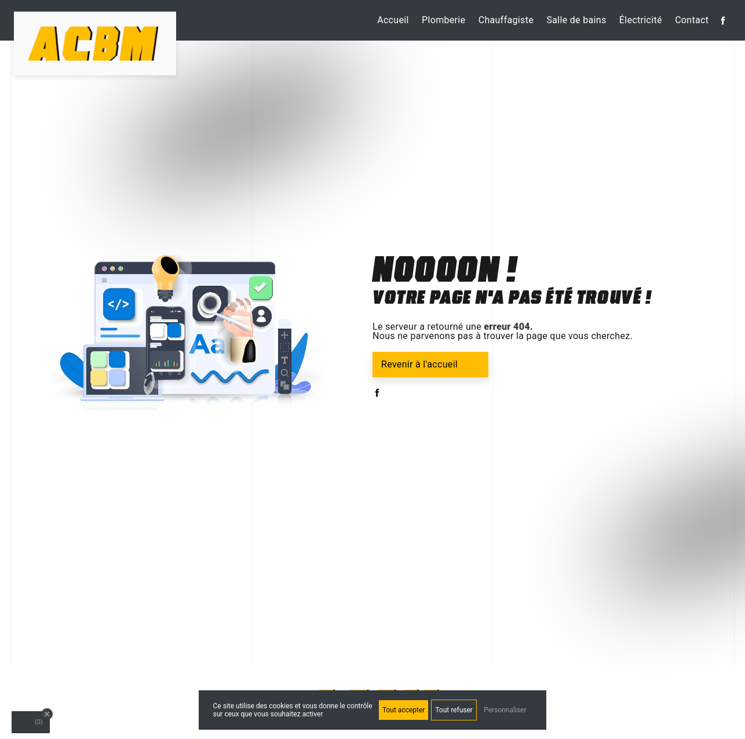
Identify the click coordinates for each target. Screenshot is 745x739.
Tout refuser (454, 710)
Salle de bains (576, 20)
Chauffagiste (506, 20)
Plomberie (443, 20)
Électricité (640, 20)
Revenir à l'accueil (419, 364)
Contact (692, 20)
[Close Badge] (47, 714)
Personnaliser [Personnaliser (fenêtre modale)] (505, 710)
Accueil (393, 20)
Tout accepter (403, 710)
